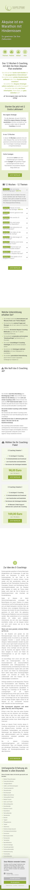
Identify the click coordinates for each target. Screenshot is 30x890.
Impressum (21, 885)
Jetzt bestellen (15, 175)
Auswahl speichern (15, 878)
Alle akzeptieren (15, 882)
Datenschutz (9, 885)
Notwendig (12, 874)
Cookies (15, 885)
